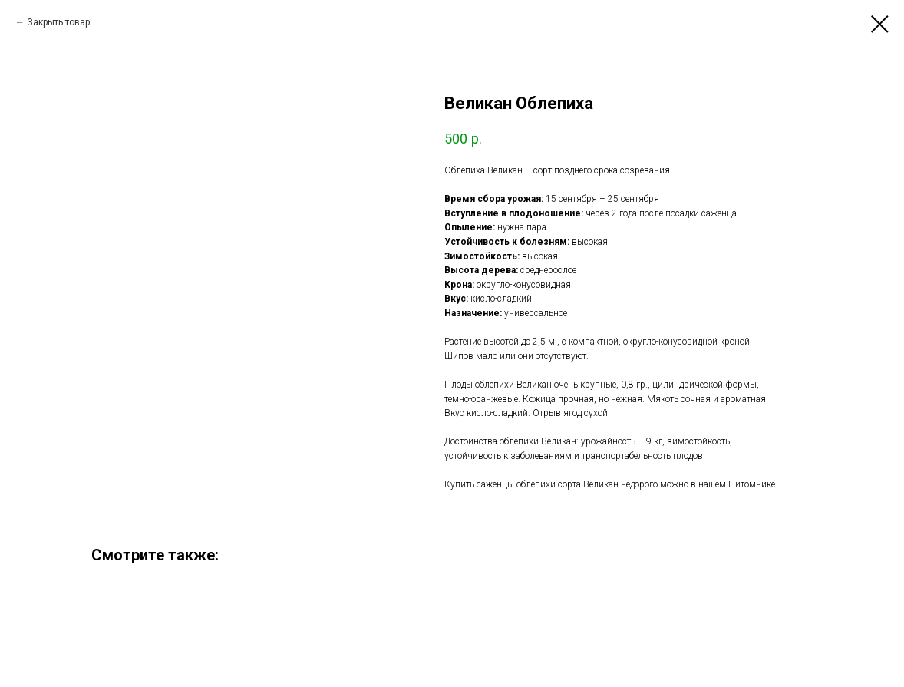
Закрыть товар (58, 22)
